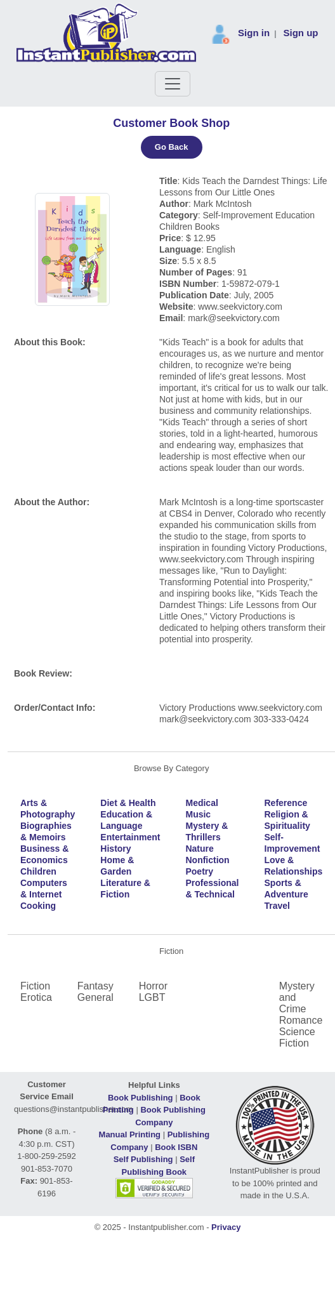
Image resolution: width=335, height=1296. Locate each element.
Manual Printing (130, 1134)
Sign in (254, 32)
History (115, 848)
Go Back (171, 147)
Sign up (301, 32)
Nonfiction (207, 860)
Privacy (225, 1227)
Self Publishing (143, 1159)
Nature (199, 848)
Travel (277, 906)
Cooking (38, 906)
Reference (286, 803)
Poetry (199, 871)
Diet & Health (127, 803)
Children (38, 871)
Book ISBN (176, 1147)
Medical (201, 803)
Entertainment (130, 837)
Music (198, 814)
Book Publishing (140, 1097)
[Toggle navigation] (172, 83)
